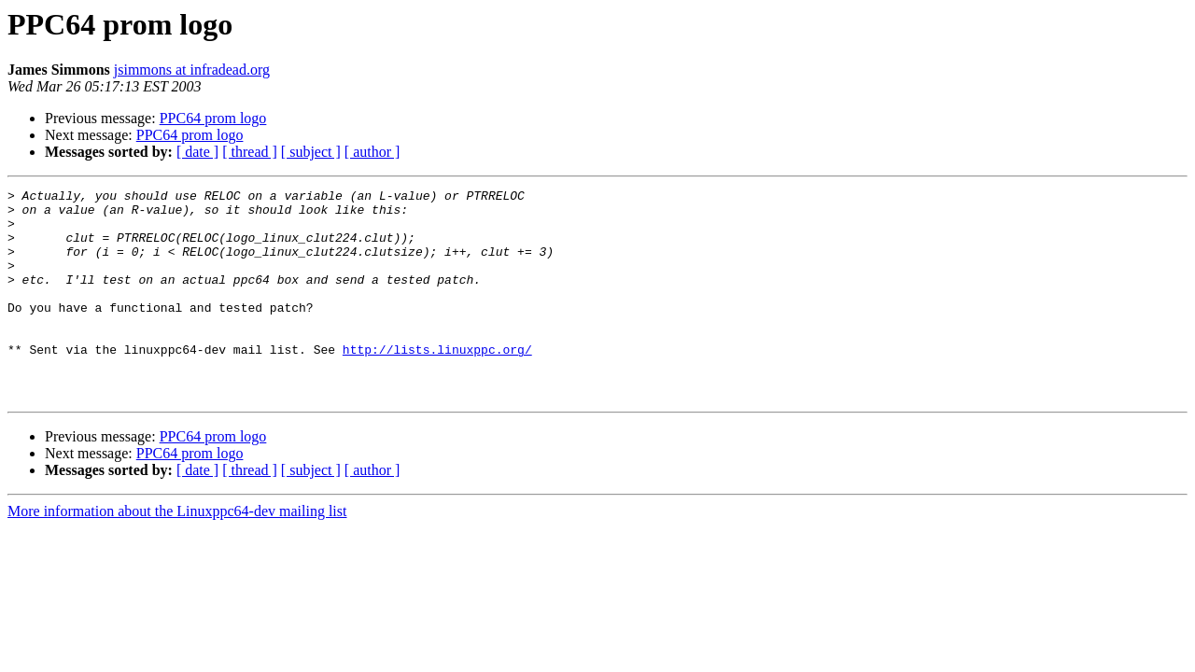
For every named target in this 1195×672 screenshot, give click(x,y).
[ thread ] (249, 152)
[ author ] (372, 152)
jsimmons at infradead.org (192, 69)
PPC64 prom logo (213, 118)
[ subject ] (311, 152)
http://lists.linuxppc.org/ (437, 382)
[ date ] (197, 152)
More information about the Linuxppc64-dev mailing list (176, 553)
